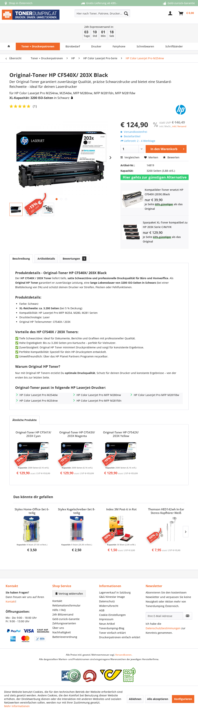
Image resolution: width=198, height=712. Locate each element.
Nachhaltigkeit (61, 632)
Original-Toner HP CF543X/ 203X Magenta (77, 434)
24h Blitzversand (62, 614)
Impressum (106, 619)
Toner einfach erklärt (112, 632)
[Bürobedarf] (73, 46)
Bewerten (171, 157)
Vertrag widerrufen (69, 593)
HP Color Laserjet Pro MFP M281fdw (156, 395)
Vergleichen (129, 157)
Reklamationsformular (66, 605)
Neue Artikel (107, 623)
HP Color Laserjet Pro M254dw (39, 395)
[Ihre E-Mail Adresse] (164, 616)
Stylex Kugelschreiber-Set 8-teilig (76, 511)
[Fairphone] (119, 46)
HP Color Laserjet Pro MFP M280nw (99, 395)
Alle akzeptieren (157, 699)
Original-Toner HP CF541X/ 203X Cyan (33, 434)
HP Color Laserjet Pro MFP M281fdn (99, 400)
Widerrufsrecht (108, 606)
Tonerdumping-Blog (111, 628)
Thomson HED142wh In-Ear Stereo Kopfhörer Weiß (166, 511)
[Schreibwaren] (145, 46)
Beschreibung (21, 258)
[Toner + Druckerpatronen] (38, 46)
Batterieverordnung (64, 637)
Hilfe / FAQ (59, 610)
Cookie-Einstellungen (112, 615)
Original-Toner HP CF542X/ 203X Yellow (121, 434)
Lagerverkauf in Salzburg (115, 592)
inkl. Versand (179, 126)
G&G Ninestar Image (112, 597)
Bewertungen (74, 258)
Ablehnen (135, 699)
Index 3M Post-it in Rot (121, 509)
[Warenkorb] (186, 13)
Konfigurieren (183, 699)
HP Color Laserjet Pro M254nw (39, 400)
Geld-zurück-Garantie (66, 619)
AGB (101, 610)
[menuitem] (91, 13)
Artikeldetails (46, 258)
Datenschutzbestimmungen (163, 628)
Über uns (58, 628)
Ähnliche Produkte (24, 420)
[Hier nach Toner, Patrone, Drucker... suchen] (102, 13)
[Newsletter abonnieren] (187, 616)
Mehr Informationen (17, 706)
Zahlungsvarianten (64, 623)
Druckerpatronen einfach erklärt (119, 637)
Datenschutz (107, 601)
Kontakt (10, 601)
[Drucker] (96, 46)
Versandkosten (123, 654)
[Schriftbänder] (174, 46)
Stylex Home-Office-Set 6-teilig (32, 511)
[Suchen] (126, 13)
